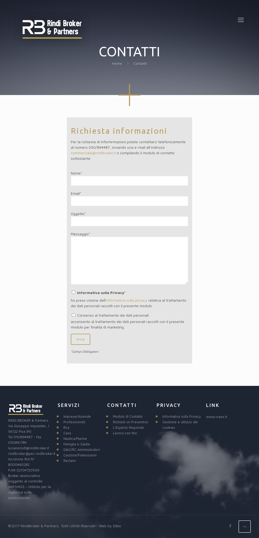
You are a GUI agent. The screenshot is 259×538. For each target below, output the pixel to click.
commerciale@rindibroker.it (93, 153)
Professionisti (74, 422)
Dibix (117, 526)
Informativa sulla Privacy (181, 416)
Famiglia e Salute (76, 444)
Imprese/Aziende (77, 416)
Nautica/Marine (75, 438)
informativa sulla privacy (126, 300)
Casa (67, 433)
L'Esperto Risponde (128, 427)
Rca (66, 427)
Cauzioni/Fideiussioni (80, 455)
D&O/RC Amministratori (81, 449)
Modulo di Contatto (128, 416)
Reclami (69, 461)
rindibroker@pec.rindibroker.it (31, 453)
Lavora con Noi (125, 433)
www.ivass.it (216, 416)
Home (117, 63)
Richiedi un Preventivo (130, 422)
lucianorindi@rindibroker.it (28, 448)
